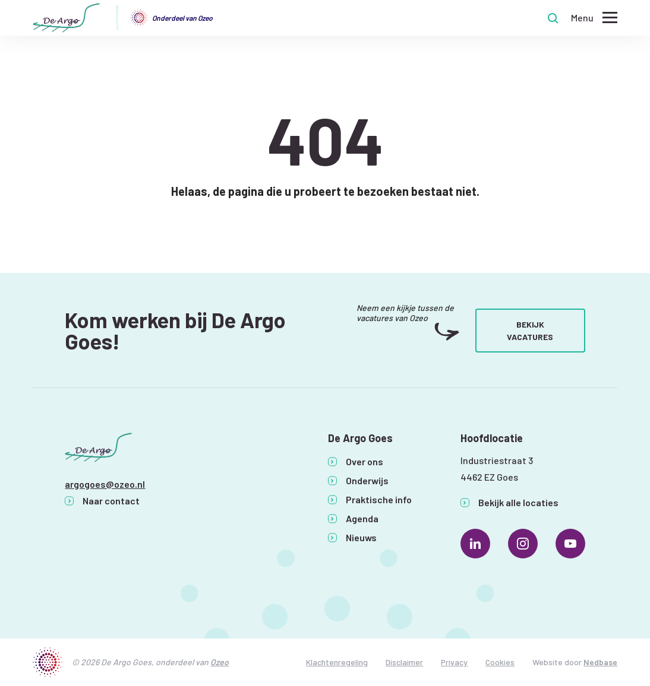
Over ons (364, 461)
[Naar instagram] (523, 543)
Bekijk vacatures (530, 330)
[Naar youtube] (570, 543)
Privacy (454, 662)
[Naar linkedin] (475, 543)
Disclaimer (404, 662)
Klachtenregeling (337, 662)
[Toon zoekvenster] (553, 18)
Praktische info (379, 499)
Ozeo (219, 662)
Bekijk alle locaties (518, 502)
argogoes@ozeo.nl (105, 484)
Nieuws (361, 537)
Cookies (500, 662)
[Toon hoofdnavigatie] (594, 18)
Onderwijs (367, 480)
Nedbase (600, 662)
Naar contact (111, 500)
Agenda (362, 518)
